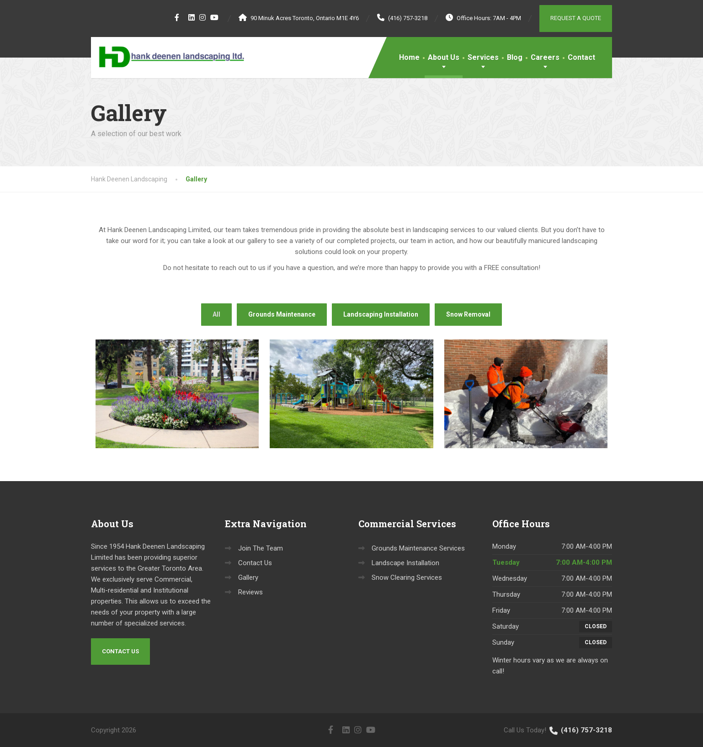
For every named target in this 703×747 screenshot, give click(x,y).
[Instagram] (203, 17)
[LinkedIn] (192, 17)
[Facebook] (177, 17)
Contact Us (120, 651)
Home (409, 57)
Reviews (250, 592)
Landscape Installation (405, 563)
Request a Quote (575, 18)
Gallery (248, 577)
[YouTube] (214, 17)
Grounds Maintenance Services (418, 548)
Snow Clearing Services (407, 577)
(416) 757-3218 (580, 730)
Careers (545, 57)
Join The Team (260, 548)
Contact (581, 57)
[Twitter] (184, 17)
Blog (514, 57)
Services (483, 57)
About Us (443, 57)
